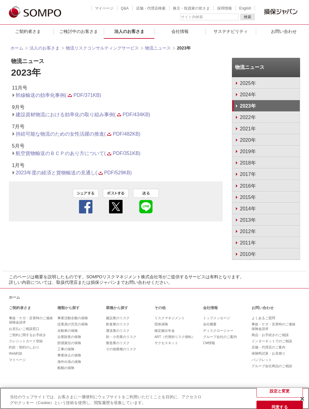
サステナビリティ (230, 31)
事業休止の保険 (69, 355)
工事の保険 (65, 349)
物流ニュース (158, 48)
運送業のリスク (118, 330)
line (146, 201)
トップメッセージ (216, 318)
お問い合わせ (263, 308)
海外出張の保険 (69, 361)
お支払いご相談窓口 (24, 329)
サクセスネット (166, 343)
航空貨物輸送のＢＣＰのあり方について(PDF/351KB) (78, 153)
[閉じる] (302, 399)
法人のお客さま (129, 31)
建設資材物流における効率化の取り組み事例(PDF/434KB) (83, 114)
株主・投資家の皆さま (191, 8)
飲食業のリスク (118, 324)
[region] (154, 398)
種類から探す (68, 308)
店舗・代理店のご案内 (268, 347)
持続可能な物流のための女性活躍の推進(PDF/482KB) (78, 134)
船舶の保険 (65, 368)
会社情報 (180, 31)
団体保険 (161, 324)
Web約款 (15, 353)
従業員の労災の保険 (72, 324)
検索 (247, 17)
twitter (116, 201)
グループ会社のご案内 (220, 337)
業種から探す (117, 308)
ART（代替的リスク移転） (174, 337)
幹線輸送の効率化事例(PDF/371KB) (58, 95)
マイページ (104, 8)
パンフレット (262, 360)
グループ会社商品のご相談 (272, 366)
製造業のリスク (118, 343)
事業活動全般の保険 (72, 318)
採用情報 (224, 8)
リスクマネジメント (169, 318)
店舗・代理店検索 (151, 8)
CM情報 (209, 343)
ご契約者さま (28, 31)
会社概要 (210, 324)
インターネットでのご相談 (272, 341)
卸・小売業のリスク (121, 337)
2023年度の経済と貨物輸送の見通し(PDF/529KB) (74, 172)
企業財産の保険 (69, 337)
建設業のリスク (118, 318)
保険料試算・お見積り (268, 353)
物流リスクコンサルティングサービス (102, 48)
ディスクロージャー (218, 330)
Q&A (124, 8)
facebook (86, 201)
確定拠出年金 (164, 330)
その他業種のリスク (121, 349)
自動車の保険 (67, 330)
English (245, 8)
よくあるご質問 (263, 318)
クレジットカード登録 (26, 341)
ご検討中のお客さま (78, 31)
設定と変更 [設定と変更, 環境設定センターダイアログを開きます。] (280, 391)
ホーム (16, 48)
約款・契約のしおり (24, 347)
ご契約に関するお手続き (27, 335)
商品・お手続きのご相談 (270, 335)
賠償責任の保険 (69, 343)
